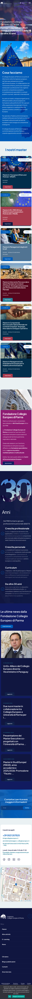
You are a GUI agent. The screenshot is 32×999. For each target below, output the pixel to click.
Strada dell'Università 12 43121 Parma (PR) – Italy (16, 844)
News (4, 944)
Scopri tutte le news (7, 626)
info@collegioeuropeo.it (10, 838)
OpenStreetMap (27, 900)
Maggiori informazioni (18, 996)
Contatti (5, 967)
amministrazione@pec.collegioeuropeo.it (16, 841)
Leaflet (21, 900)
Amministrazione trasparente (5, 984)
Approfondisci (8, 463)
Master (4, 929)
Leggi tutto (9, 694)
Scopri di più (8, 186)
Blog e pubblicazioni (8, 962)
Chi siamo (5, 957)
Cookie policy (29, 984)
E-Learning (5, 939)
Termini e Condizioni (15, 984)
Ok (9, 996)
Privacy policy (23, 984)
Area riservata (6, 972)
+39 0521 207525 (11, 835)
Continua (27, 807)
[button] (16, 884)
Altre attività (6, 934)
